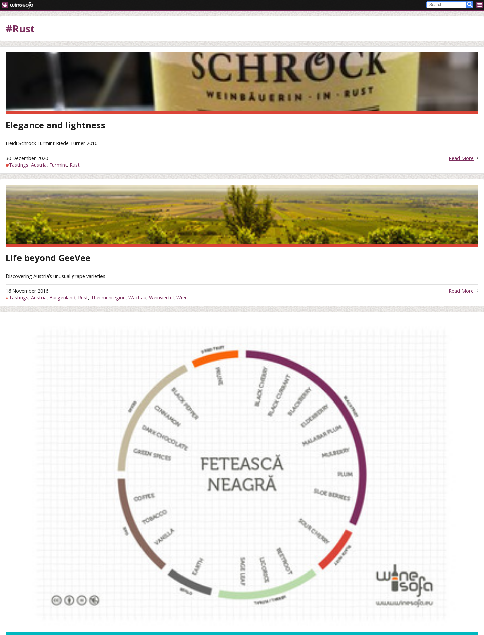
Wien (182, 297)
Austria (39, 164)
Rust (75, 164)
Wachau (137, 297)
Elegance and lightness (55, 125)
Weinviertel (161, 297)
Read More (461, 158)
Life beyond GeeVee (48, 258)
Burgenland (62, 297)
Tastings (18, 164)
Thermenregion (108, 297)
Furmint (58, 164)
